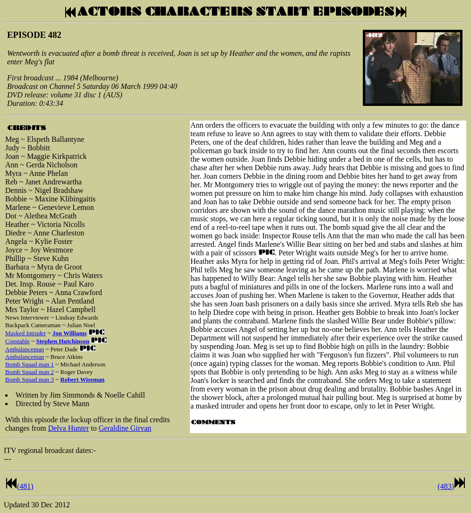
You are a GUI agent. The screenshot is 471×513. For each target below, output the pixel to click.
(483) (445, 486)
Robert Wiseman (82, 379)
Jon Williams (69, 333)
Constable (17, 341)
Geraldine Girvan (125, 428)
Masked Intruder (25, 333)
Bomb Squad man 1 (29, 364)
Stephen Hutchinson (62, 341)
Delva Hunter (68, 428)
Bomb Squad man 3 (29, 379)
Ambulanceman (24, 349)
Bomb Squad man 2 (29, 371)
